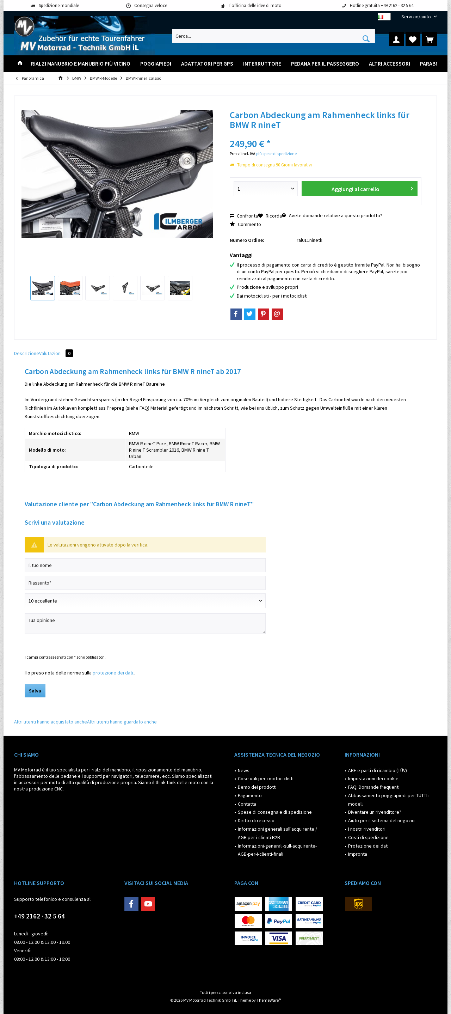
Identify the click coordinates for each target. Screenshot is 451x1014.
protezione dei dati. (113, 673)
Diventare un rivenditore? (374, 812)
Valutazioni (56, 353)
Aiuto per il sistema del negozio (381, 820)
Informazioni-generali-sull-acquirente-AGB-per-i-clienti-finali (277, 850)
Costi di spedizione (368, 837)
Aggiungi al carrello (372, 188)
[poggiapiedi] (155, 63)
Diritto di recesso (256, 820)
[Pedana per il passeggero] (325, 63)
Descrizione (26, 353)
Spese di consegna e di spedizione (275, 812)
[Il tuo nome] (145, 565)
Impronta (357, 854)
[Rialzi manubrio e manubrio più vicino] (80, 63)
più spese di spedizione (276, 153)
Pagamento (250, 795)
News (243, 770)
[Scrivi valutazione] (145, 600)
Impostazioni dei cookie (373, 778)
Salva (35, 691)
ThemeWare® (269, 1000)
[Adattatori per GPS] (207, 63)
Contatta (247, 804)
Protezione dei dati (368, 846)
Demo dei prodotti (257, 787)
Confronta (244, 216)
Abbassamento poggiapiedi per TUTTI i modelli (389, 799)
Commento (245, 224)
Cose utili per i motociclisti (266, 778)
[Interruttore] (262, 63)
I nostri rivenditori (366, 829)
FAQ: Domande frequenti (374, 787)
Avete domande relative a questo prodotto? (332, 215)
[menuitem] (416, 16)
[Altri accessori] (389, 63)
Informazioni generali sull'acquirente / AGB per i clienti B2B (277, 833)
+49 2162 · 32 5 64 (39, 916)
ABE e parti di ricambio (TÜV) (377, 770)
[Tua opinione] (145, 623)
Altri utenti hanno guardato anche (122, 722)
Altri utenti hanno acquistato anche (50, 722)
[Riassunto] (145, 583)
